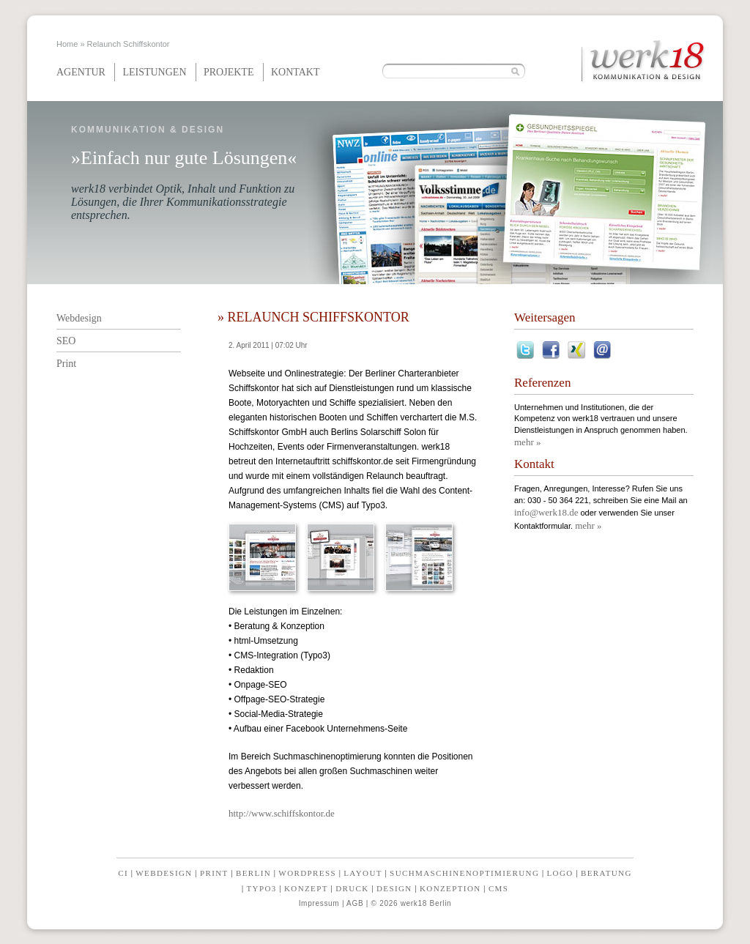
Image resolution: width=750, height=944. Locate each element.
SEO (65, 340)
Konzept (306, 888)
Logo (560, 873)
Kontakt (295, 72)
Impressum (319, 903)
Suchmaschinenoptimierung (464, 873)
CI (123, 873)
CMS (498, 888)
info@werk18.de (546, 512)
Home (67, 44)
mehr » (527, 441)
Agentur (80, 72)
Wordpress (307, 873)
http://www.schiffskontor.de (282, 813)
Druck (352, 888)
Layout (363, 873)
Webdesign (79, 318)
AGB (354, 903)
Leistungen (154, 72)
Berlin (253, 873)
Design (394, 888)
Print (66, 363)
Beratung (606, 873)
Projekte (228, 72)
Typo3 (261, 888)
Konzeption (450, 888)
